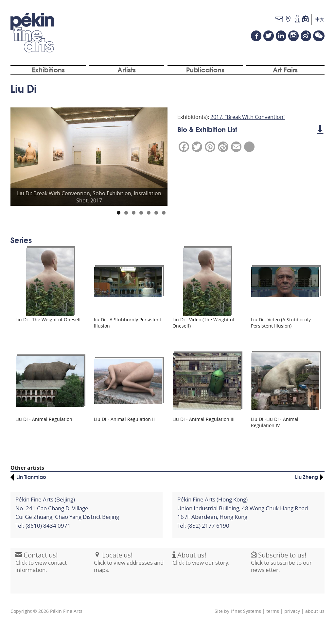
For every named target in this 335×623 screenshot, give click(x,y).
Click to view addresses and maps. (129, 565)
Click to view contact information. (41, 565)
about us (315, 611)
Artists (126, 70)
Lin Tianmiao (31, 476)
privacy (292, 611)
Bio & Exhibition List (250, 129)
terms (272, 611)
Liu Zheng (306, 476)
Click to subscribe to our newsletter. (281, 565)
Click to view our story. (201, 562)
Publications (205, 70)
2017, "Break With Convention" (247, 117)
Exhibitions (48, 70)
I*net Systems (246, 611)
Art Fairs (285, 70)
